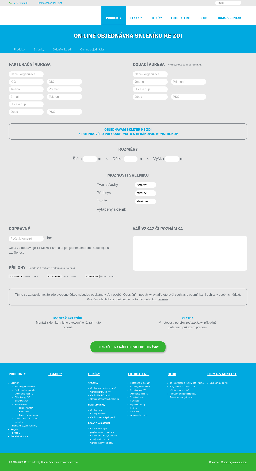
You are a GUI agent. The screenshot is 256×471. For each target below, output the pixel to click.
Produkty (19, 49)
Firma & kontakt (221, 374)
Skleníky (39, 49)
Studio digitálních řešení (234, 462)
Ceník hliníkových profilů (101, 443)
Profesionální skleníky (25, 390)
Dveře (102, 201)
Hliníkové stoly (26, 408)
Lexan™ (55, 374)
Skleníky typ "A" (22, 397)
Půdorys (104, 193)
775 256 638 (21, 3)
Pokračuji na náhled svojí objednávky (128, 347)
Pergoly (14, 429)
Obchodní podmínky (218, 383)
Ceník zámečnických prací (102, 417)
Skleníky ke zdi (62, 49)
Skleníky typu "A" (138, 390)
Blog (172, 374)
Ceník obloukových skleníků (103, 388)
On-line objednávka (92, 49)
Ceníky (94, 374)
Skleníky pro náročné (25, 386)
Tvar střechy (107, 184)
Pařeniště (134, 401)
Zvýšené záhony (137, 404)
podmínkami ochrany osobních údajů (214, 294)
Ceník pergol (96, 410)
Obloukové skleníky (24, 394)
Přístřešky (15, 433)
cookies (163, 299)
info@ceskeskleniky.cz (50, 3)
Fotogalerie (138, 374)
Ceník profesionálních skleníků (104, 399)
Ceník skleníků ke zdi (100, 395)
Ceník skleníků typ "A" (100, 392)
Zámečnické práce (19, 436)
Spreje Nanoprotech (28, 415)
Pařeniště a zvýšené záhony (24, 426)
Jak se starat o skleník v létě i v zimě (187, 383)
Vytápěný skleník (111, 209)
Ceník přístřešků (97, 413)
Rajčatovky (24, 411)
